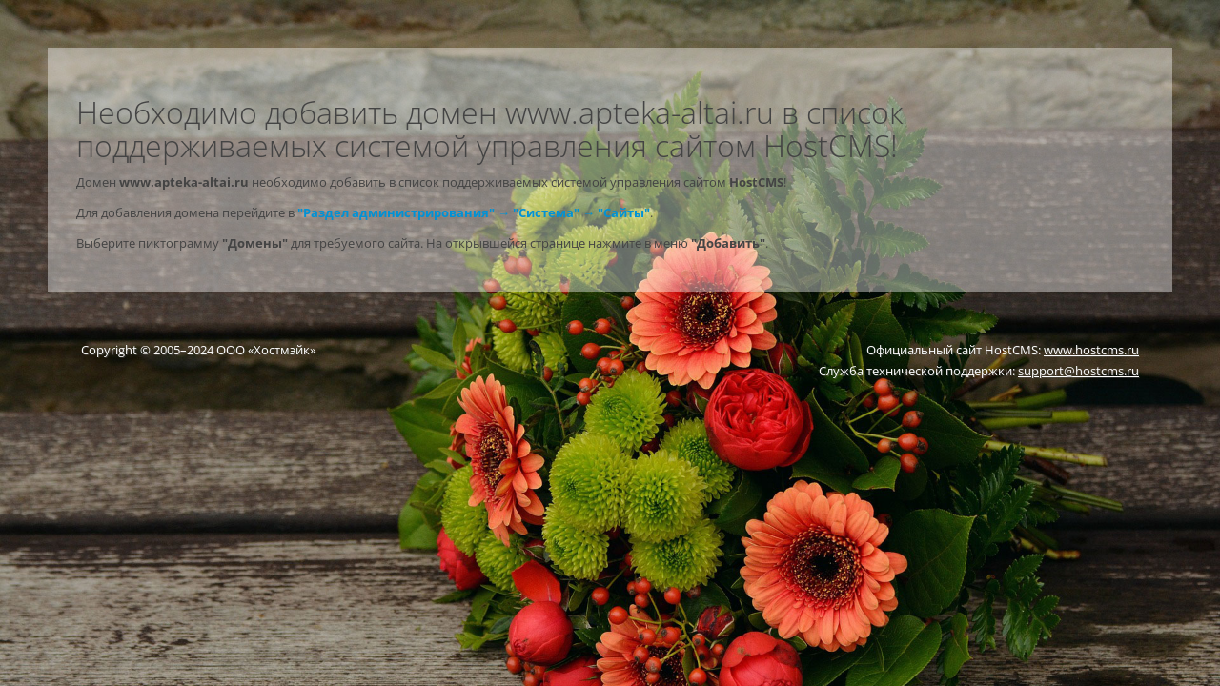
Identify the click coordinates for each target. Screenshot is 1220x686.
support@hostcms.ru (1078, 370)
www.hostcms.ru (1091, 349)
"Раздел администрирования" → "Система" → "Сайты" (473, 212)
